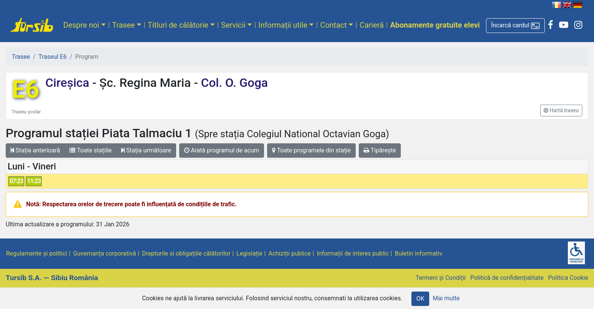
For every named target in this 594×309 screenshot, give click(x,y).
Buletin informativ (418, 253)
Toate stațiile (90, 150)
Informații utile (282, 25)
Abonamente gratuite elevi (435, 25)
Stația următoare (146, 150)
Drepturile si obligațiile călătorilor (186, 253)
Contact (333, 25)
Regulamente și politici (36, 253)
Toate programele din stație (311, 150)
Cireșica (68, 82)
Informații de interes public (353, 253)
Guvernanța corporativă (104, 253)
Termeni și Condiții (441, 277)
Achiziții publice (290, 253)
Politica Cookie (568, 277)
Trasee (123, 25)
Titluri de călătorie (178, 25)
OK (420, 298)
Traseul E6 (53, 56)
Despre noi (81, 25)
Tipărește (380, 150)
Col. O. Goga (233, 82)
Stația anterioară (35, 150)
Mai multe (446, 298)
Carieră (371, 25)
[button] (515, 25)
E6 (25, 89)
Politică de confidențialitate (506, 277)
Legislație (249, 253)
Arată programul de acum (221, 150)
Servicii (233, 25)
